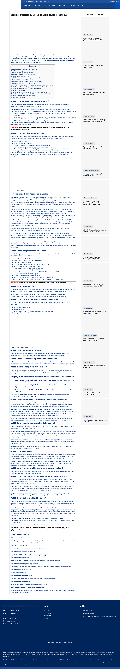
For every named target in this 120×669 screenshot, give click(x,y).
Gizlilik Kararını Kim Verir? (19, 90)
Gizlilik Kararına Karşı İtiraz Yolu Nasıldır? (23, 83)
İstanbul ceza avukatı (55, 529)
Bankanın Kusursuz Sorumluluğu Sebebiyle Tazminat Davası (94, 120)
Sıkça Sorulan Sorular (18, 97)
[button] (117, 6)
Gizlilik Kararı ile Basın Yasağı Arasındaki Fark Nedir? (27, 81)
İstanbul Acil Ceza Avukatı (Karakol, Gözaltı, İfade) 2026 (93, 39)
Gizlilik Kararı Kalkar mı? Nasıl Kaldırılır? (23, 96)
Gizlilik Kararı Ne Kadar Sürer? (20, 76)
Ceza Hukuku (15, 128)
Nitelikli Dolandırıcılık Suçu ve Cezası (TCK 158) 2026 (93, 258)
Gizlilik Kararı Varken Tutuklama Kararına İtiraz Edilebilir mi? (29, 92)
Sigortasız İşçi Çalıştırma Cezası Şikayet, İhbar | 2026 (94, 148)
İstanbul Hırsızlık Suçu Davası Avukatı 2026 (93, 66)
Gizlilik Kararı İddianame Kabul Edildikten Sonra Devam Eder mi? (30, 94)
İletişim (84, 6)
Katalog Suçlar (15, 282)
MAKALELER (63, 6)
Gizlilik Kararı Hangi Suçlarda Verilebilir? (23, 74)
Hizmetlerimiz (50, 6)
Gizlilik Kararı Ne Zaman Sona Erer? (22, 80)
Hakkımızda (38, 6)
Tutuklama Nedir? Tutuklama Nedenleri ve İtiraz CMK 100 (93, 285)
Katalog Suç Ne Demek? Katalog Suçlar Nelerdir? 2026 (94, 312)
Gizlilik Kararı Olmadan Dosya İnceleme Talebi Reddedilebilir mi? (30, 87)
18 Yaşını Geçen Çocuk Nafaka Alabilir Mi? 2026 (93, 175)
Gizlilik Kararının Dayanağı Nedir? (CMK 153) (24, 69)
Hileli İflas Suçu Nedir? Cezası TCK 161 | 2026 (95, 421)
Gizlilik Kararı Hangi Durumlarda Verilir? (23, 71)
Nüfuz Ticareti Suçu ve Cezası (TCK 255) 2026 (93, 394)
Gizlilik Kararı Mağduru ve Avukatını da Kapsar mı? (26, 88)
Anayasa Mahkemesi (17, 493)
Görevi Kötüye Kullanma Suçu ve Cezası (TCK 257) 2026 (94, 231)
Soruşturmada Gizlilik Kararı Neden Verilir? (24, 73)
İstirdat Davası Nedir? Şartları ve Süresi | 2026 (94, 366)
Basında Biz (74, 6)
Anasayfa (28, 6)
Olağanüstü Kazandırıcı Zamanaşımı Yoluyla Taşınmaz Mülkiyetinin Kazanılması (94, 203)
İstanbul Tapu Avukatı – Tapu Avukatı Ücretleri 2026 (93, 339)
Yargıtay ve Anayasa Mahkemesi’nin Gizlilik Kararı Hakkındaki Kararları (32, 85)
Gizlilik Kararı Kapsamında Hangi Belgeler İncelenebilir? (28, 78)
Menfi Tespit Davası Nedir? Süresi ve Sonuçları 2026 (94, 93)
